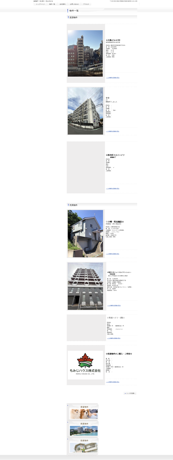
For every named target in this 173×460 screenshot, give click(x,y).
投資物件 (84, 445)
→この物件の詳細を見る (112, 77)
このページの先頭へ (130, 393)
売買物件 (84, 428)
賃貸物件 (84, 412)
